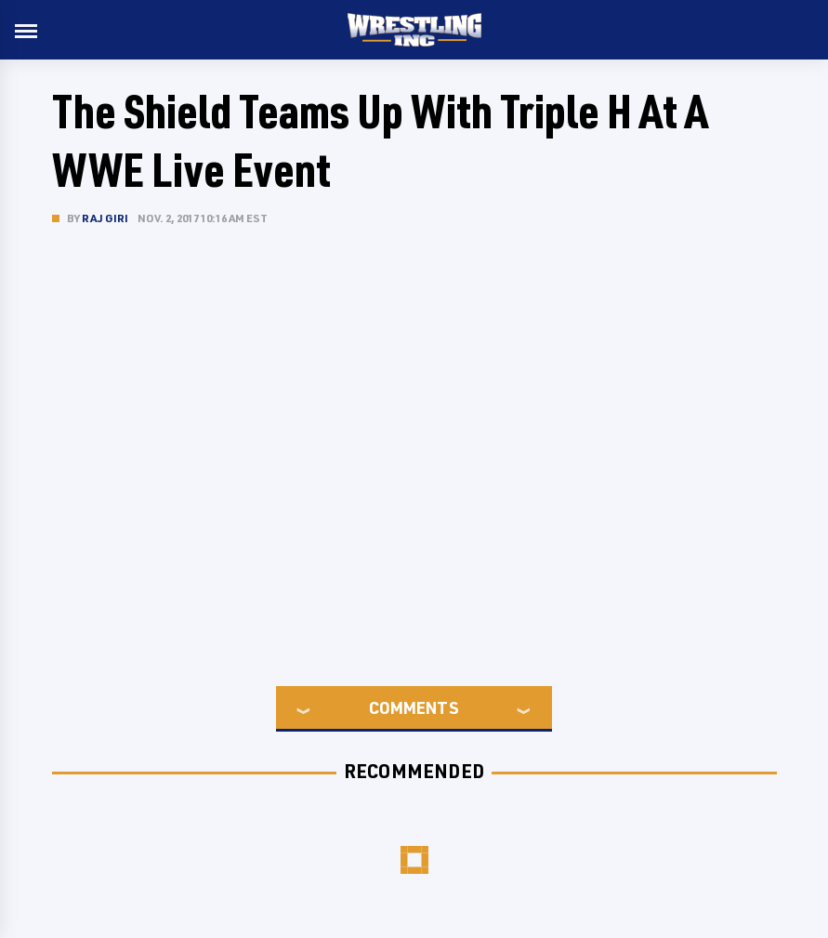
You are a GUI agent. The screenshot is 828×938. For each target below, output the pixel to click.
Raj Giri (105, 218)
